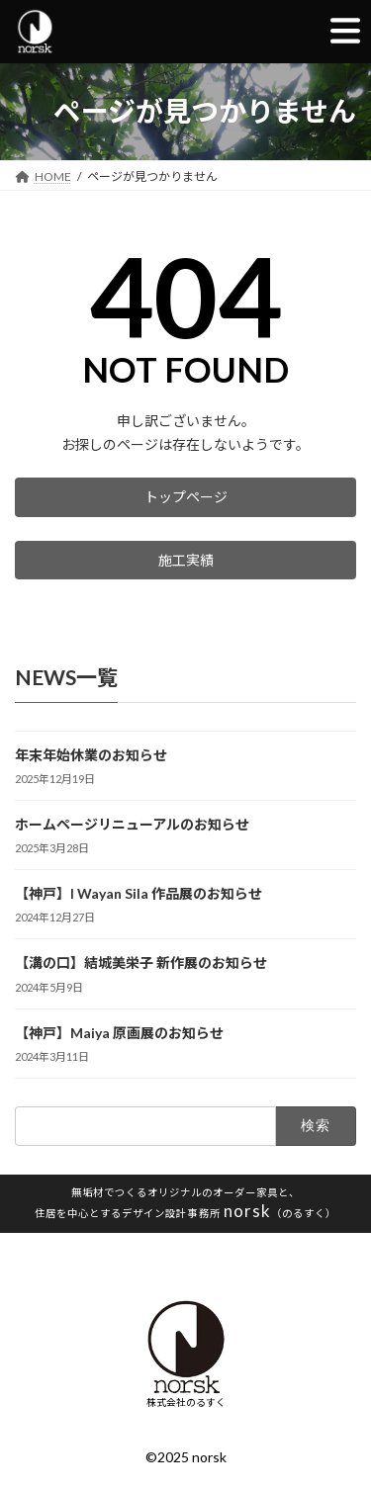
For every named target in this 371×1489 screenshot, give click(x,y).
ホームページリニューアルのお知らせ (132, 825)
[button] (185, 497)
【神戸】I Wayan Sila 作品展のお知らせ (138, 894)
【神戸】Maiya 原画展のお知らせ (119, 1032)
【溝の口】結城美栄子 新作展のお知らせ (141, 963)
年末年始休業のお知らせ (91, 754)
